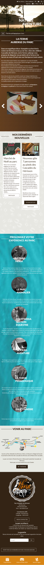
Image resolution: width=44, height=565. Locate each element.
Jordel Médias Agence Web (25, 561)
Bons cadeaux (29, 1)
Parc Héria (20, 1)
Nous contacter (22, 513)
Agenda (28, 3)
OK (31, 533)
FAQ (36, 3)
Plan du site (17, 563)
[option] (22, 107)
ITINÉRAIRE (22, 460)
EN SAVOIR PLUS (30, 196)
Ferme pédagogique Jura (15, 33)
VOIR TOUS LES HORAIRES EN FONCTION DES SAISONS (19, 543)
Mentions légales (25, 563)
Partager (11, 189)
